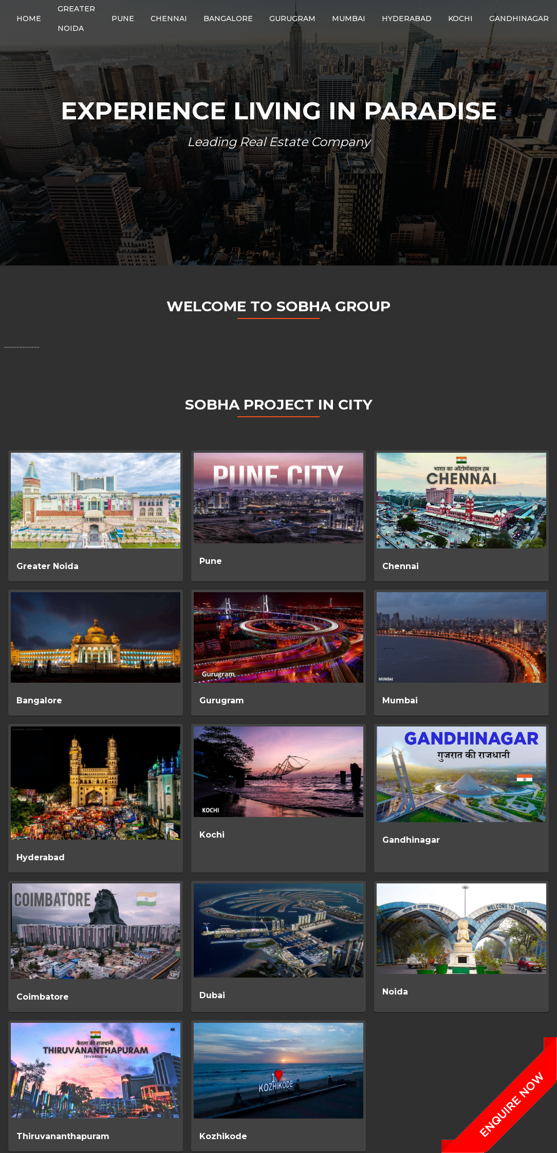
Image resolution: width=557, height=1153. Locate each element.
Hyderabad (40, 857)
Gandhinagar (411, 840)
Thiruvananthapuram (62, 1136)
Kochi (212, 835)
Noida (395, 992)
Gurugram (221, 700)
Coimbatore (42, 997)
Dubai (212, 995)
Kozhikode (223, 1136)
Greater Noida (47, 566)
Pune (210, 561)
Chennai (400, 566)
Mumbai (400, 700)
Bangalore (39, 700)
